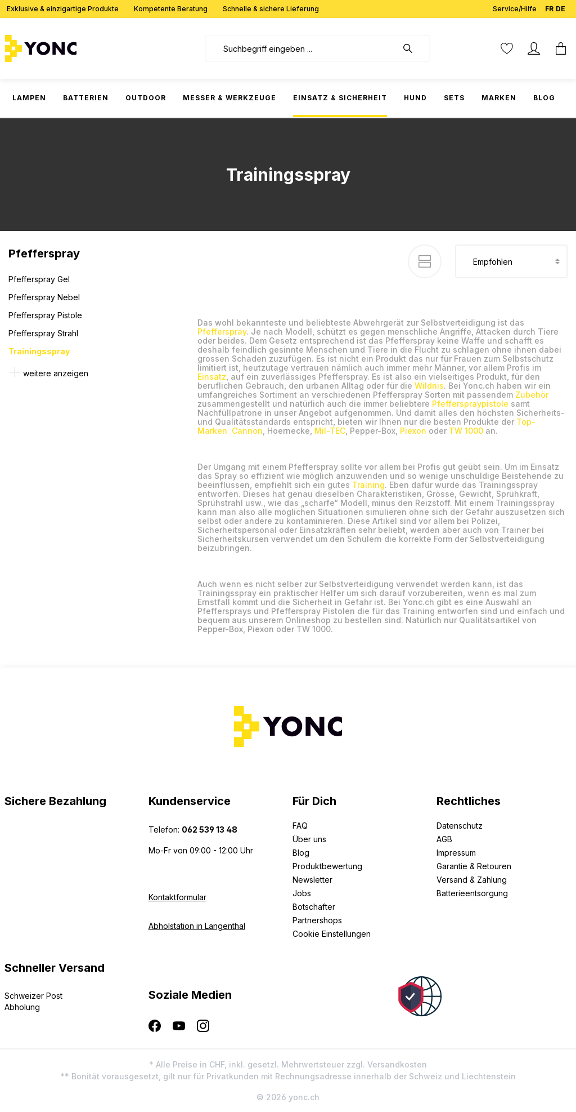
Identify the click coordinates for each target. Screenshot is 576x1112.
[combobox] (301, 48)
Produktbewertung (327, 866)
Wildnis (429, 385)
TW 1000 (466, 430)
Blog (300, 852)
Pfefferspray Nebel (44, 297)
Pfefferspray (221, 331)
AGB (444, 839)
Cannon (247, 430)
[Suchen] (413, 48)
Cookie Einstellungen (331, 933)
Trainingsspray (39, 351)
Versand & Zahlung (471, 879)
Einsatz (211, 376)
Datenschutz (459, 825)
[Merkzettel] (506, 48)
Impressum (456, 852)
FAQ (300, 825)
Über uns (309, 839)
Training (368, 485)
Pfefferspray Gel (39, 279)
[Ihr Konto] (533, 48)
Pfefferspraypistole (470, 403)
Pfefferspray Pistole (45, 315)
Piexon (413, 430)
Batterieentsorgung (472, 893)
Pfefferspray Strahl (43, 333)
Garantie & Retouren (473, 866)
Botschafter (313, 906)
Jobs (301, 893)
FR (549, 6)
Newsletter (312, 879)
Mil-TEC (329, 430)
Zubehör (531, 394)
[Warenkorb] (557, 48)
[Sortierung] (511, 261)
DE (560, 6)
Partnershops (317, 920)
